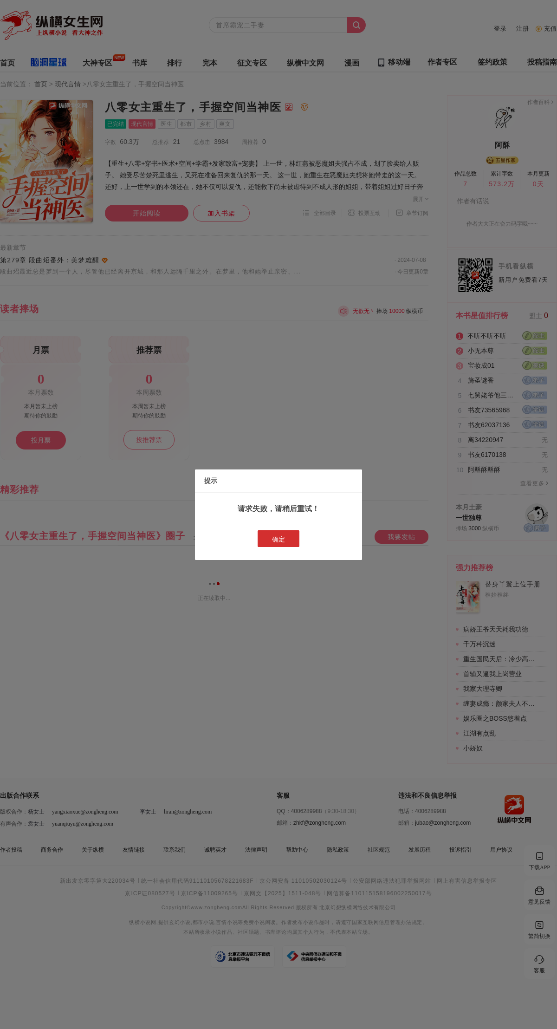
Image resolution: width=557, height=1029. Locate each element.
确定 (278, 539)
